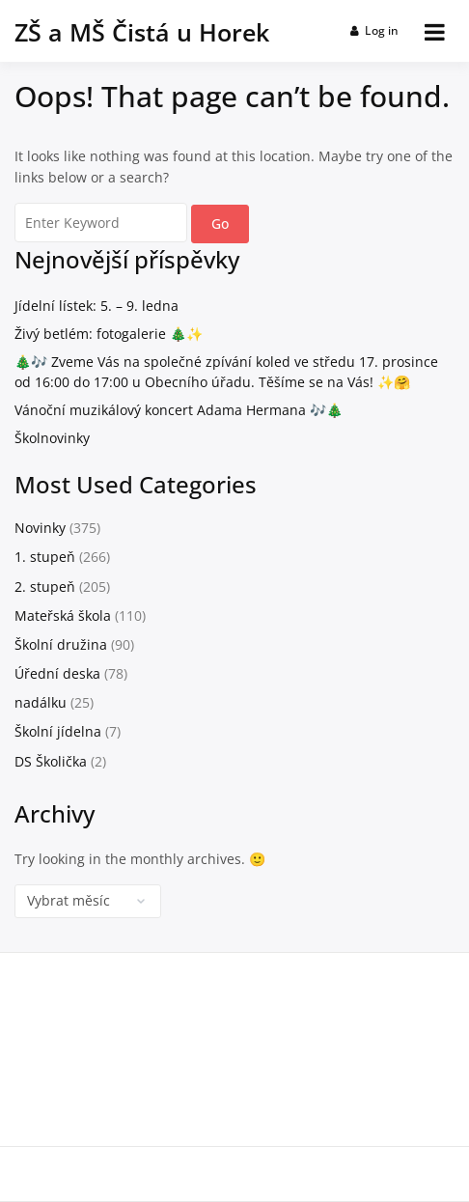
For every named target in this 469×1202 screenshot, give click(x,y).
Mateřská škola (62, 615)
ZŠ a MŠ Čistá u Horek (141, 31)
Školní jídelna (57, 731)
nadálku (40, 702)
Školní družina (60, 644)
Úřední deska (57, 673)
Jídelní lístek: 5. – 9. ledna (96, 305)
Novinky (40, 527)
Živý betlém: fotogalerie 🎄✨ (108, 333)
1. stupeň (44, 556)
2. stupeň (44, 586)
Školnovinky (52, 438)
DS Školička (50, 761)
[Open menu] (435, 32)
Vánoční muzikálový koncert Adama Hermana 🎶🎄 (178, 410)
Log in (375, 30)
